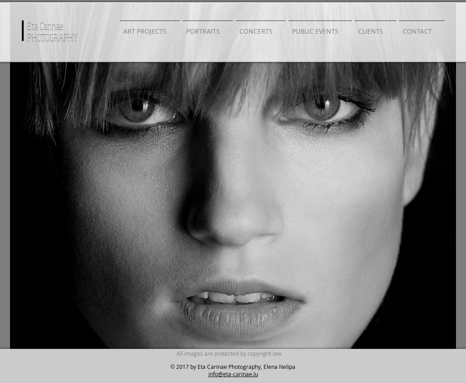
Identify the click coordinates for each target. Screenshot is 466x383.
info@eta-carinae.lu (233, 374)
